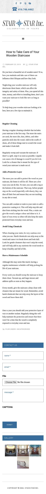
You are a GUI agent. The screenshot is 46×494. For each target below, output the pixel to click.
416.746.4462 (26, 9)
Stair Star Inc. (23, 24)
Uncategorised (23, 329)
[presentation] (21, 414)
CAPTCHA (7, 407)
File (4, 376)
